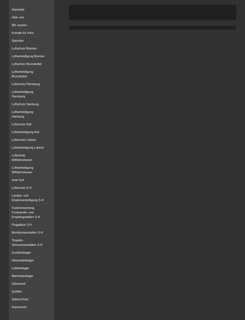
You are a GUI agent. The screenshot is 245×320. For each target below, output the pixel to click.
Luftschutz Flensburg (26, 84)
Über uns (18, 17)
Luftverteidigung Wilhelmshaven (22, 170)
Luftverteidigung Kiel (25, 132)
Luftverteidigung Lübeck (28, 147)
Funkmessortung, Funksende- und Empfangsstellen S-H (26, 212)
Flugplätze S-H (22, 224)
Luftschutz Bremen (24, 48)
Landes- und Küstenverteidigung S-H (28, 198)
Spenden (18, 40)
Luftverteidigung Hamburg (22, 114)
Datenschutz (20, 299)
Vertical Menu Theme (159, 33)
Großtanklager (21, 252)
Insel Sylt (18, 180)
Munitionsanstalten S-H (27, 232)
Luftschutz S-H (22, 187)
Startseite (18, 9)
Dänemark (19, 283)
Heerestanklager (23, 260)
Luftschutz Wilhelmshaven (22, 158)
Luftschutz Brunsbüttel (27, 64)
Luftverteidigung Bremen (28, 56)
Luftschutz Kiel (21, 124)
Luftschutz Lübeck (24, 139)
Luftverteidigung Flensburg (22, 94)
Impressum (19, 307)
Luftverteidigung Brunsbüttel (22, 74)
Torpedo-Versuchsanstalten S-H (27, 242)
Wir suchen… (21, 25)
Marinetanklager (23, 276)
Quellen (17, 291)
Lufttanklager (20, 268)
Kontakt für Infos (23, 33)
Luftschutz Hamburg (25, 104)
